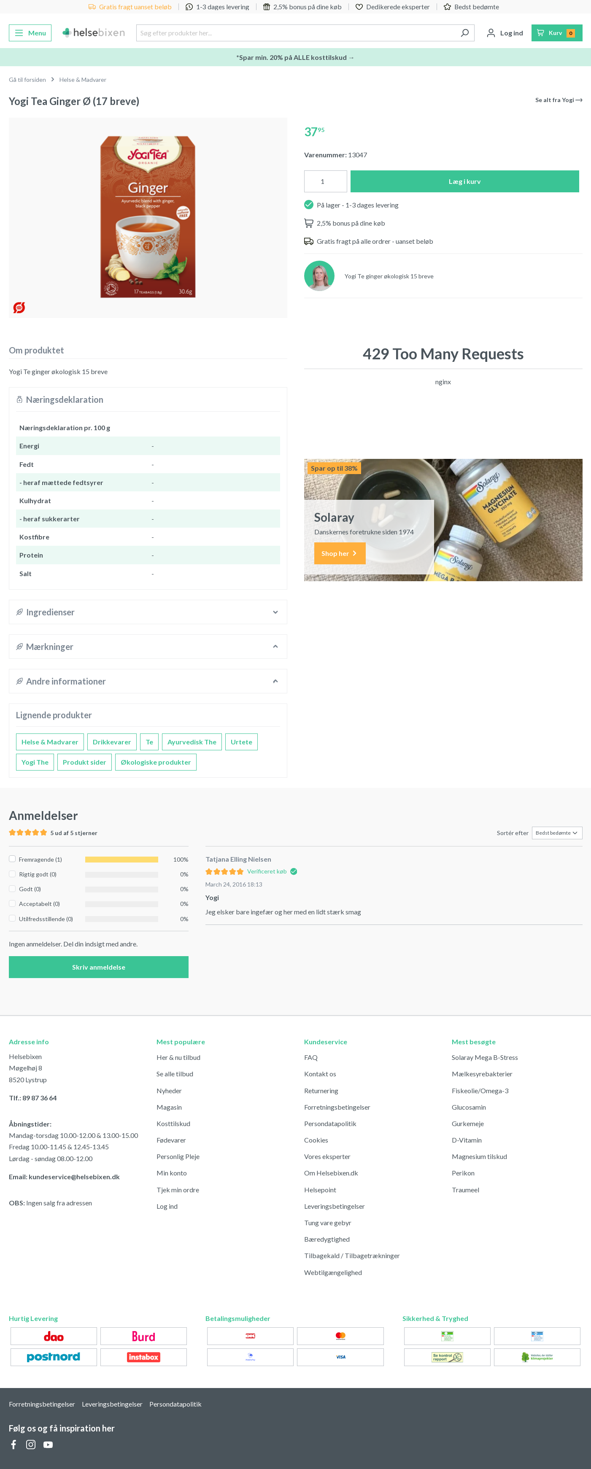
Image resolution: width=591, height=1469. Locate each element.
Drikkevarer (112, 742)
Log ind (167, 1206)
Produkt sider (84, 762)
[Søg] (465, 32)
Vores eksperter (327, 1156)
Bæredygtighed (327, 1239)
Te (149, 742)
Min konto (172, 1173)
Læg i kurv (465, 181)
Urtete (241, 742)
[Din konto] (504, 33)
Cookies (316, 1140)
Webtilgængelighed (333, 1272)
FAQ (311, 1057)
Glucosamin (469, 1107)
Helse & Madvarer (50, 742)
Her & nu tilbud (178, 1057)
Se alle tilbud (175, 1074)
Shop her (340, 553)
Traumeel (465, 1190)
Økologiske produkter (156, 762)
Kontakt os (320, 1074)
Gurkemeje (468, 1123)
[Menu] (30, 32)
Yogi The (35, 762)
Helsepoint (320, 1190)
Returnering (321, 1090)
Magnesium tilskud (479, 1156)
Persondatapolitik (330, 1123)
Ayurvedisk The (191, 742)
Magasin (169, 1107)
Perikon (463, 1173)
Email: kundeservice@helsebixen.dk (64, 1177)
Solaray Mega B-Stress (485, 1057)
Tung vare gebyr (327, 1222)
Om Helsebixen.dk (331, 1173)
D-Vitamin (467, 1140)
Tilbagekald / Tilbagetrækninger (352, 1255)
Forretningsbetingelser (337, 1107)
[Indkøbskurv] (557, 32)
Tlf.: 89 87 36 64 (33, 1098)
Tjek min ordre (178, 1190)
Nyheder (169, 1090)
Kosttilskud (173, 1123)
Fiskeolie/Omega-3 (480, 1090)
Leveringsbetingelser (334, 1206)
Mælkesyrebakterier (482, 1074)
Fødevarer (171, 1140)
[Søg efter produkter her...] (295, 32)
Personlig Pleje (178, 1156)
